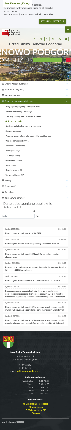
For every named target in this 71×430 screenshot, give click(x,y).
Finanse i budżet (12, 95)
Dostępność (10, 186)
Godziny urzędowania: (35, 377)
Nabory (8, 180)
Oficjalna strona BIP (35, 410)
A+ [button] (41, 39)
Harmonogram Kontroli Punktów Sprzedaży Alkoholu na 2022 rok (32, 280)
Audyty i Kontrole (13, 207)
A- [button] (47, 39)
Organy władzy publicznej (16, 84)
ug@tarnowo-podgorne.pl (28, 371)
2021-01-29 (62, 303)
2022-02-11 (62, 276)
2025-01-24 (62, 239)
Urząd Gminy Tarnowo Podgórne (35, 44)
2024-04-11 (62, 250)
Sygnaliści (9, 192)
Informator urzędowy (14, 89)
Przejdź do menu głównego (17, 3)
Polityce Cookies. (45, 14)
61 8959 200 (25, 365)
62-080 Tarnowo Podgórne (25, 359)
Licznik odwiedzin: (9, 422)
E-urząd (35, 413)
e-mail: (25, 371)
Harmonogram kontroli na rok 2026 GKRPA (23, 233)
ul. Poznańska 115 (25, 356)
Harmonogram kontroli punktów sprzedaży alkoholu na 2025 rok (32, 244)
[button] (53, 39)
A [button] (34, 39)
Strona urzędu (35, 407)
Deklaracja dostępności (35, 404)
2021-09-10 (62, 287)
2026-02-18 (62, 229)
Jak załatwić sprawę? (14, 198)
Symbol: (12, 229)
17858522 (20, 422)
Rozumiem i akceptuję (52, 21)
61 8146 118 (25, 368)
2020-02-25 (62, 316)
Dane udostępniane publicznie (18, 101)
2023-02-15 (62, 263)
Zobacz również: (35, 399)
